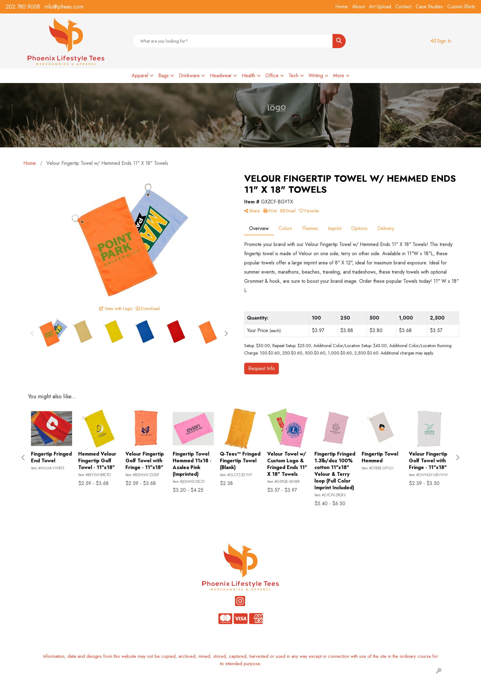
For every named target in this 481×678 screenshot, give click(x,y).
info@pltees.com (63, 7)
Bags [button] (163, 75)
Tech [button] (293, 75)
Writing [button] (316, 75)
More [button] (338, 75)
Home (341, 6)
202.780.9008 (23, 7)
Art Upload (380, 6)
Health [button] (248, 75)
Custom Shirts (461, 6)
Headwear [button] (221, 75)
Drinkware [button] (189, 75)
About (358, 6)
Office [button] (272, 75)
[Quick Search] (232, 41)
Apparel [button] (140, 75)
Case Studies (429, 6)
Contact (403, 6)
